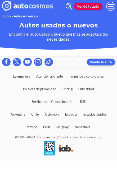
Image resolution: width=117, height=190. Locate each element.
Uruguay (62, 127)
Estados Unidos (94, 114)
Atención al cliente (49, 76)
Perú (46, 127)
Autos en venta (25, 16)
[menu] (110, 6)
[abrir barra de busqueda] (69, 6)
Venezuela (83, 127)
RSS (83, 101)
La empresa (21, 76)
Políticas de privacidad (39, 89)
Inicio (7, 16)
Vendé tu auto (88, 6)
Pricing (67, 89)
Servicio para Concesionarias (53, 101)
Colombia (52, 114)
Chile (35, 114)
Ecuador (71, 114)
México (31, 127)
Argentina (18, 114)
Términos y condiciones (86, 76)
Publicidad (86, 89)
